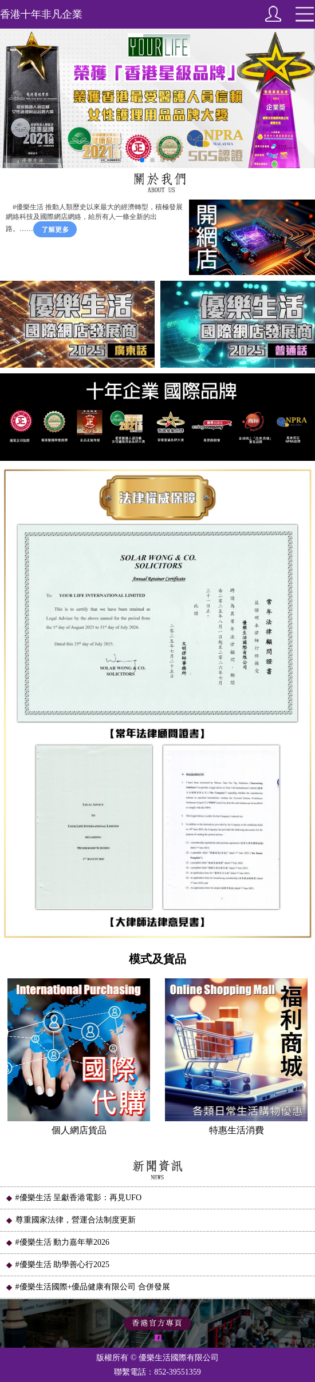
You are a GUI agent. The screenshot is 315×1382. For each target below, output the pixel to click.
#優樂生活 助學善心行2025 (57, 1264)
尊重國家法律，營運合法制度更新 (70, 1220)
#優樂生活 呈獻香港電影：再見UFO (73, 1197)
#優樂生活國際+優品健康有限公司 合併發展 (87, 1287)
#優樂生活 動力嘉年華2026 (57, 1242)
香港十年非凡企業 (41, 14)
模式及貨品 (157, 959)
